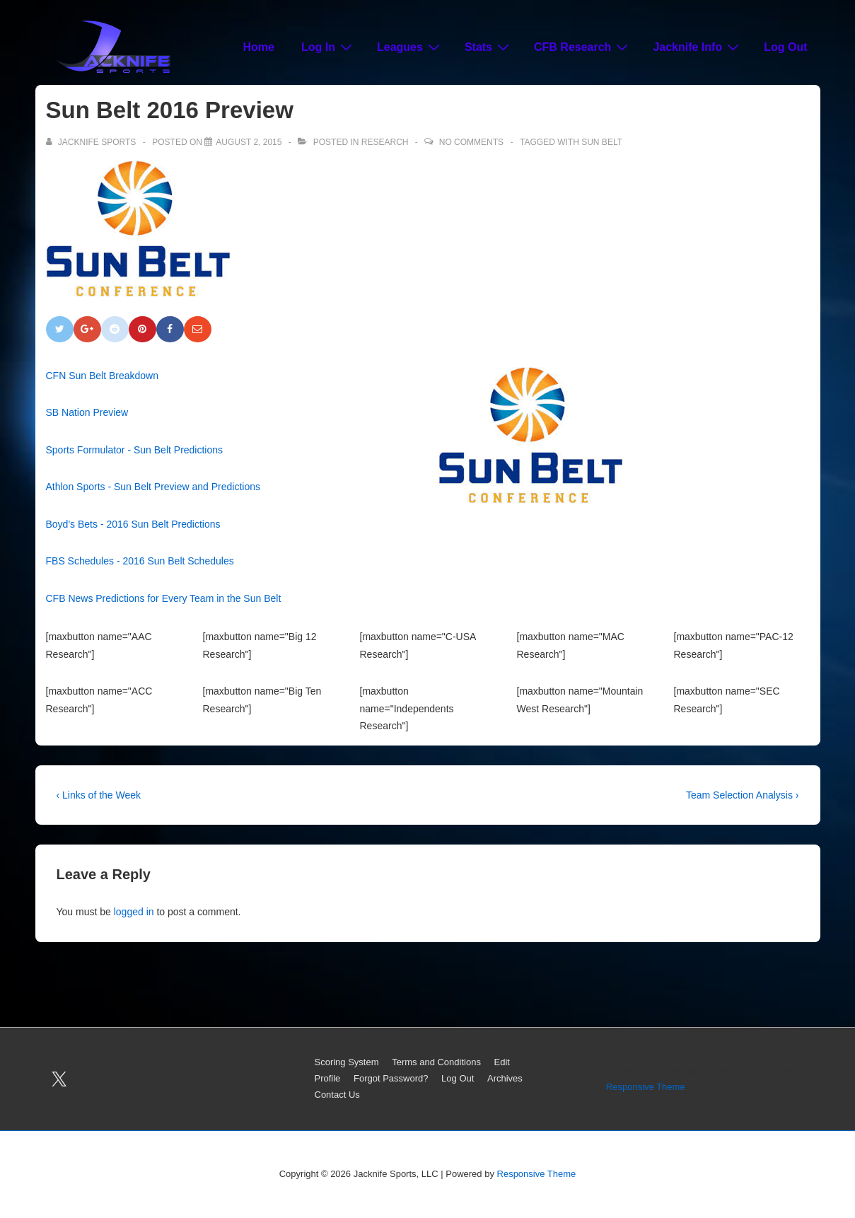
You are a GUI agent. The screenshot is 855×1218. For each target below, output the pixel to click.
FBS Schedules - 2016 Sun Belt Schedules (140, 561)
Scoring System (347, 1062)
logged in (134, 911)
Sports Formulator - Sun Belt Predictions (134, 450)
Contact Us (337, 1094)
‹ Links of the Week (99, 795)
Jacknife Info (698, 47)
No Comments (471, 142)
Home (258, 47)
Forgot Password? (391, 1078)
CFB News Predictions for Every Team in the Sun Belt (163, 598)
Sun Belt (601, 142)
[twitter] (59, 1079)
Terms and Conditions (436, 1062)
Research (385, 142)
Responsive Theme (645, 1086)
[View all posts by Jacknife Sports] (92, 142)
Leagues (410, 47)
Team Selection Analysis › (742, 795)
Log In (328, 47)
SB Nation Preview (87, 412)
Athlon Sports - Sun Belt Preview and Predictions (153, 486)
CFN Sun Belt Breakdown (102, 375)
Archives (505, 1078)
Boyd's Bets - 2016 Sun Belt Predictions (133, 524)
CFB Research (583, 47)
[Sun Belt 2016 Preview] (248, 142)
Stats (489, 47)
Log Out (785, 47)
